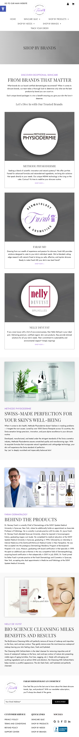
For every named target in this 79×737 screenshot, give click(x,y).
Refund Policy (11, 727)
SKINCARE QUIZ (38, 719)
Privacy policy (11, 719)
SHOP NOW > (39, 183)
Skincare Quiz (32, 19)
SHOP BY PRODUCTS (59, 19)
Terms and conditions (15, 723)
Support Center (12, 731)
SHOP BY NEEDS (26, 24)
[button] (39, 382)
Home (13, 19)
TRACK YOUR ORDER (39, 28)
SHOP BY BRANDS (52, 24)
